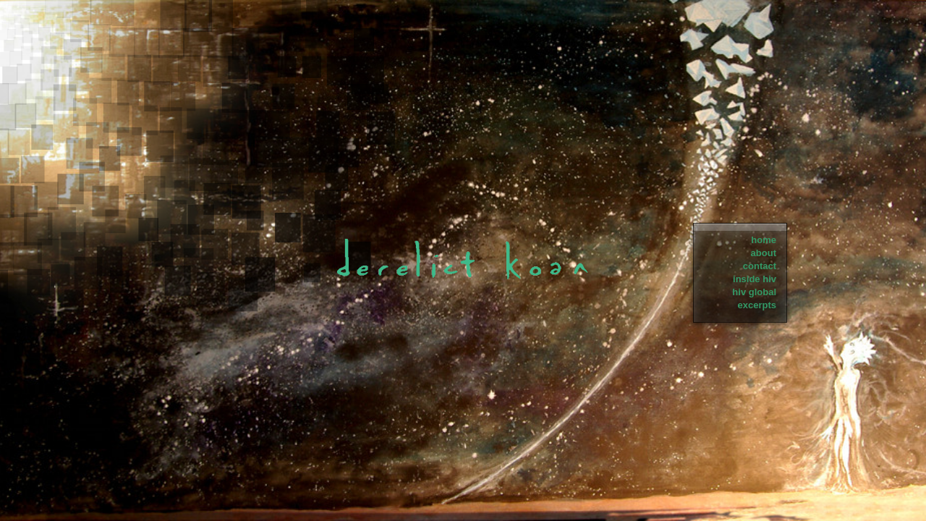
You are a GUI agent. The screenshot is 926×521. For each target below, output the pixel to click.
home (763, 239)
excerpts (757, 305)
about (763, 252)
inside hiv (754, 279)
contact (759, 265)
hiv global (754, 292)
